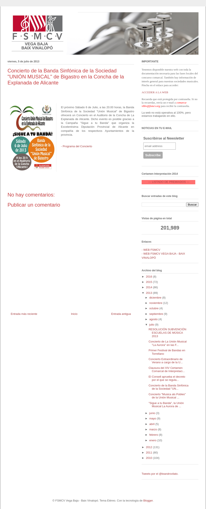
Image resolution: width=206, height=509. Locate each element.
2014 (149, 287)
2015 (149, 282)
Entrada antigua (121, 313)
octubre (154, 308)
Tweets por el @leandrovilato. (160, 473)
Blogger (148, 500)
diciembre (155, 297)
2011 (149, 452)
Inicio (74, 313)
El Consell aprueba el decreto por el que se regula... (166, 378)
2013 (149, 292)
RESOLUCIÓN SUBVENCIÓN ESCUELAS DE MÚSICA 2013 (167, 333)
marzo (153, 429)
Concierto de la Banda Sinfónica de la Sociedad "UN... (168, 387)
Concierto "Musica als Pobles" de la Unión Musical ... (167, 396)
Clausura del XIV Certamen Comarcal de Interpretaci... (166, 369)
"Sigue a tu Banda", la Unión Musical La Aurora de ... (166, 404)
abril (152, 424)
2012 (149, 447)
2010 (149, 457)
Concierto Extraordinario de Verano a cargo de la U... (165, 360)
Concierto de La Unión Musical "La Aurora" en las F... (167, 343)
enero (153, 440)
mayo (153, 418)
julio (152, 324)
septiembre (156, 313)
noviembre (156, 303)
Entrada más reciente (24, 313)
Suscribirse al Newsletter (163, 138)
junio (152, 413)
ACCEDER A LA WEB (155, 92)
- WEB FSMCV (151, 249)
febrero (154, 434)
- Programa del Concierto (76, 146)
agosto (154, 319)
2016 (149, 276)
